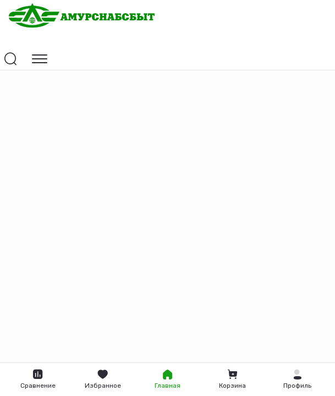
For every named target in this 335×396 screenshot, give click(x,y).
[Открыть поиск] (10, 59)
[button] (297, 379)
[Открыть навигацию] (39, 59)
